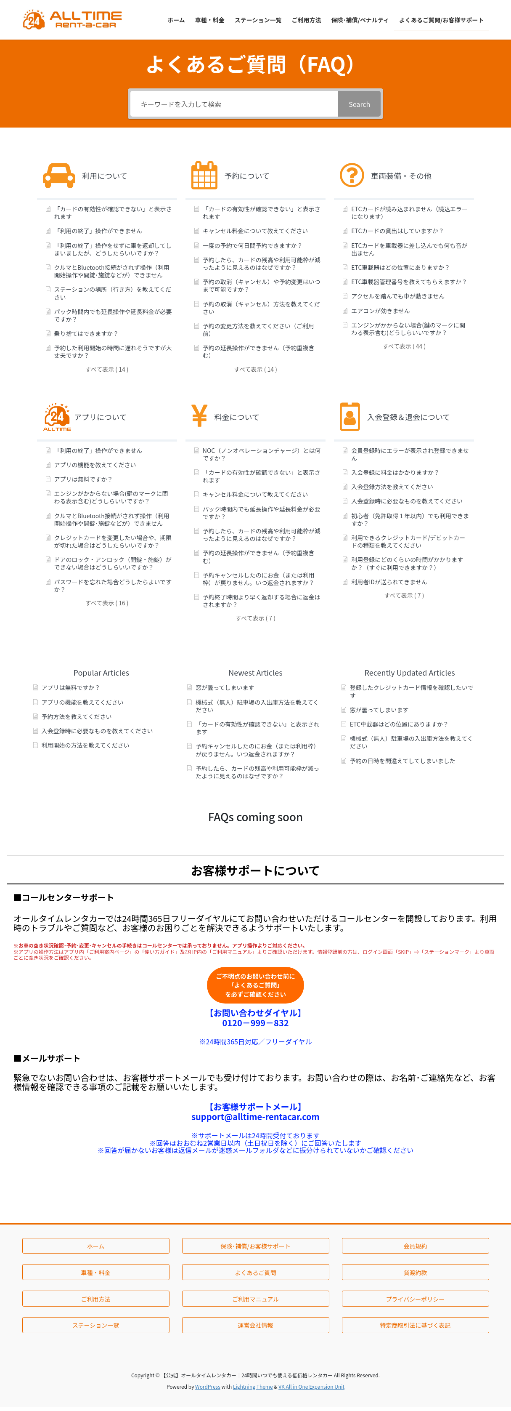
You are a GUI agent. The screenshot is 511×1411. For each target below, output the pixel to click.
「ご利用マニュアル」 (232, 951)
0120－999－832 (255, 1026)
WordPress (207, 1390)
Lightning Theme (253, 1390)
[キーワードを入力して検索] (234, 104)
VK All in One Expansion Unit (311, 1390)
